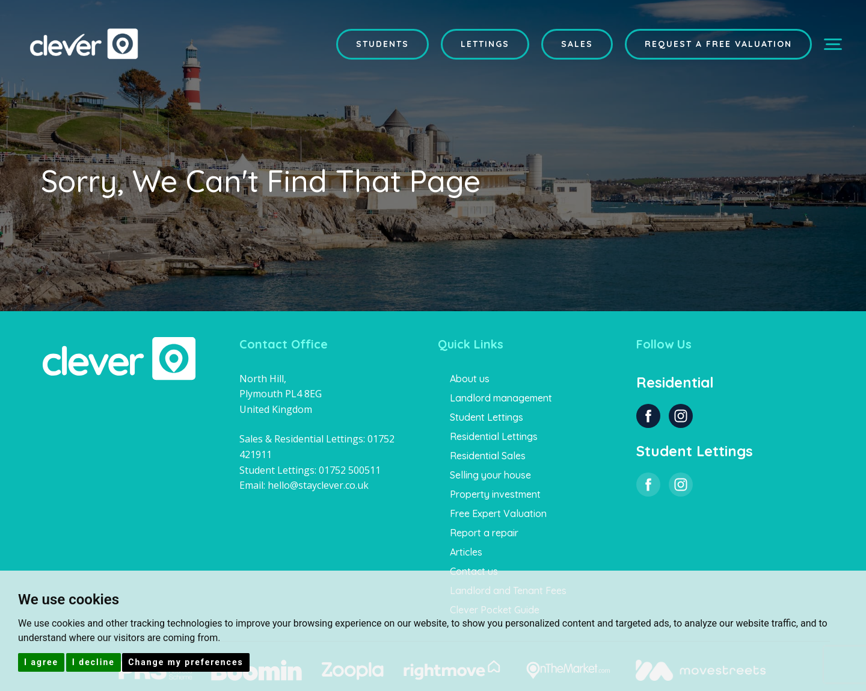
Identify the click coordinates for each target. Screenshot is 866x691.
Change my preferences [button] (185, 662)
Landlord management (501, 398)
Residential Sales (488, 456)
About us (470, 379)
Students (382, 44)
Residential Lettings (494, 436)
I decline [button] (93, 662)
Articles (466, 552)
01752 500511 (350, 470)
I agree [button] (41, 662)
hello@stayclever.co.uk (318, 485)
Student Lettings (486, 417)
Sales (577, 44)
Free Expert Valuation (498, 513)
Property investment (495, 494)
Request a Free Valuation (718, 44)
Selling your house (490, 475)
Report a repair (484, 533)
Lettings (485, 44)
